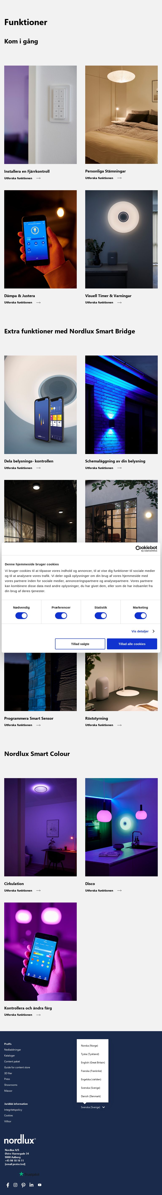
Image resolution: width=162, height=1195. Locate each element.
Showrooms (10, 1084)
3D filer (8, 1073)
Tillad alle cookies (132, 644)
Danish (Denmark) (91, 1096)
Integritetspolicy (13, 1109)
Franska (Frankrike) (91, 1070)
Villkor (7, 1121)
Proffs (7, 1043)
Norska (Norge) (89, 1045)
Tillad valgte (80, 644)
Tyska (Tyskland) (90, 1054)
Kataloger (9, 1055)
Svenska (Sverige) (90, 1087)
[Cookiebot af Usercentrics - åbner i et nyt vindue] (138, 549)
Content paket (12, 1061)
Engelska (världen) (91, 1079)
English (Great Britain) (93, 1062)
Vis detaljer (140, 631)
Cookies (8, 1115)
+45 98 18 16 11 (14, 1160)
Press (7, 1078)
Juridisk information (16, 1103)
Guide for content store (17, 1067)
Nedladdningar (12, 1049)
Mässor (8, 1090)
